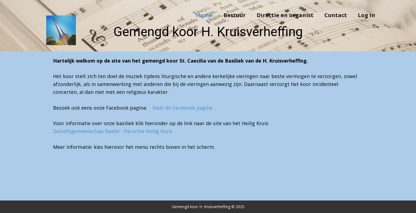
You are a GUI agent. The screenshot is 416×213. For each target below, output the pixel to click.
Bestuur (234, 15)
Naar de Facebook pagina (182, 107)
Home (204, 15)
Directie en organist (285, 15)
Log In (366, 15)
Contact (335, 15)
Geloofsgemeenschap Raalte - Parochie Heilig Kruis (112, 131)
